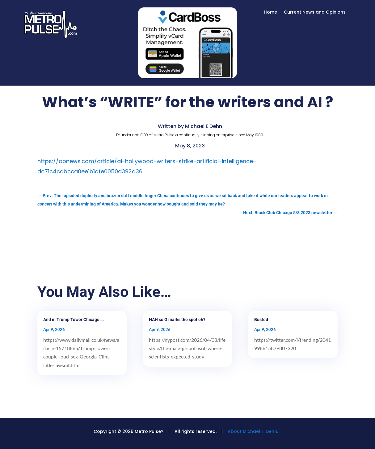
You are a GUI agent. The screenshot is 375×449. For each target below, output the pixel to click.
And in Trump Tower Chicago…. (73, 319)
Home (270, 12)
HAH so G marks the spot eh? (177, 319)
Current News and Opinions (315, 12)
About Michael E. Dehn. (253, 431)
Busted (261, 319)
